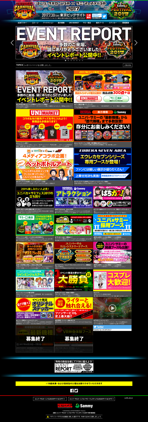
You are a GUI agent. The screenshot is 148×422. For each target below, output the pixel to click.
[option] (74, 42)
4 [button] (74, 60)
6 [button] (79, 60)
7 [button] (82, 60)
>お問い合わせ (128, 398)
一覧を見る (127, 65)
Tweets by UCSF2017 (102, 330)
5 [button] (77, 60)
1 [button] (65, 60)
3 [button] (71, 60)
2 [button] (68, 60)
